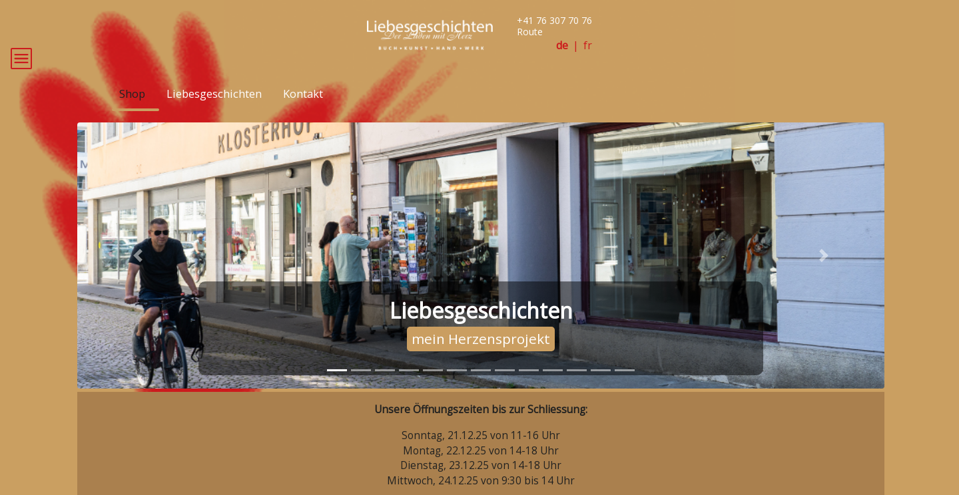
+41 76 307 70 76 (554, 20)
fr (587, 46)
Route (530, 31)
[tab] (337, 389)
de (562, 46)
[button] (137, 275)
